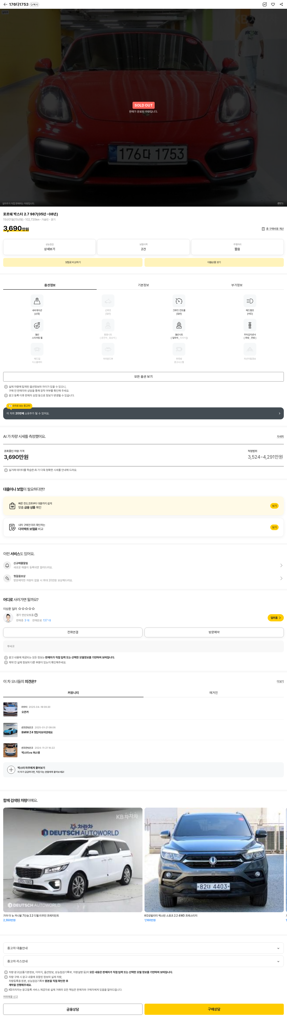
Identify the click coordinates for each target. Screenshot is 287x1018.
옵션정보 (50, 285)
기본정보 (143, 285)
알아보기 (143, 506)
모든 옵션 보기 (143, 377)
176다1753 (24, 4)
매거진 (213, 693)
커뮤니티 (73, 693)
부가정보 (237, 285)
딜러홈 (274, 617)
